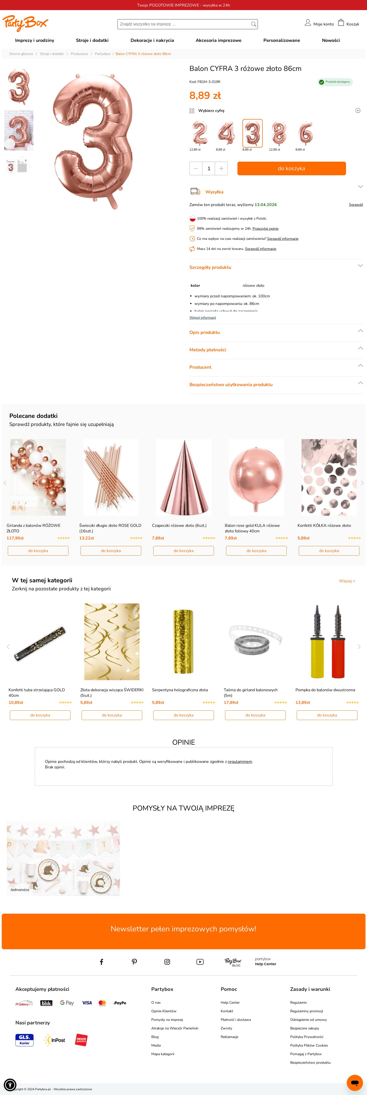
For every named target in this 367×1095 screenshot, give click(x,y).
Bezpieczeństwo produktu (310, 1062)
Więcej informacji (202, 317)
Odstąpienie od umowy (308, 1019)
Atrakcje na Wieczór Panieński (174, 1028)
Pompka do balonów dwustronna (325, 690)
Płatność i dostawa (236, 1019)
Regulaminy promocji (306, 1011)
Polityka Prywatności (306, 1036)
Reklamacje (229, 1036)
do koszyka (291, 168)
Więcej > (347, 581)
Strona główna (21, 53)
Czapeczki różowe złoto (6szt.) (179, 525)
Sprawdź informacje (282, 238)
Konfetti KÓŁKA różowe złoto (324, 525)
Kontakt (227, 1011)
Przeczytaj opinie (265, 228)
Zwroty (226, 1028)
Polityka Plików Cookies (309, 1045)
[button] (10, 1085)
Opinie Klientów (164, 1011)
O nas (156, 1002)
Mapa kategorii (162, 1054)
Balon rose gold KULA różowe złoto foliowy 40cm (252, 528)
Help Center (230, 1002)
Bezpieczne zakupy (304, 1028)
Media (156, 1045)
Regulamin (298, 1002)
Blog (155, 1036)
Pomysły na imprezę (167, 1019)
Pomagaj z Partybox (306, 1054)
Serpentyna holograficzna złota (180, 690)
